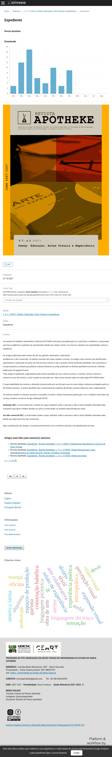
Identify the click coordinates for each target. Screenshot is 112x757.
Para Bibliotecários (12, 534)
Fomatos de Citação (13, 300)
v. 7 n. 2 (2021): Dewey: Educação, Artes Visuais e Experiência (50, 11)
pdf (8, 264)
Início (6, 11)
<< (5, 461)
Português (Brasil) (12, 507)
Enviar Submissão (14, 548)
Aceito (76, 753)
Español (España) (12, 503)
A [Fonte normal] (17, 476)
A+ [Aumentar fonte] (10, 476)
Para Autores (9, 530)
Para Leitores (10, 525)
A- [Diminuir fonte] (24, 476)
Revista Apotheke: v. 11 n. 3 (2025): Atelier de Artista (63, 456)
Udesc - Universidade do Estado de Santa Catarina (33, 673)
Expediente (32, 444)
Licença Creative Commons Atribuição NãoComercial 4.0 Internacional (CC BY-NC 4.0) (45, 725)
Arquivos (16, 11)
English (7, 498)
